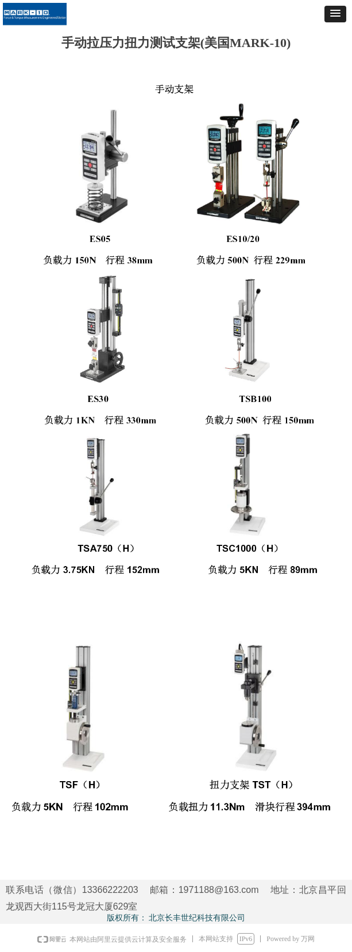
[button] (335, 14)
